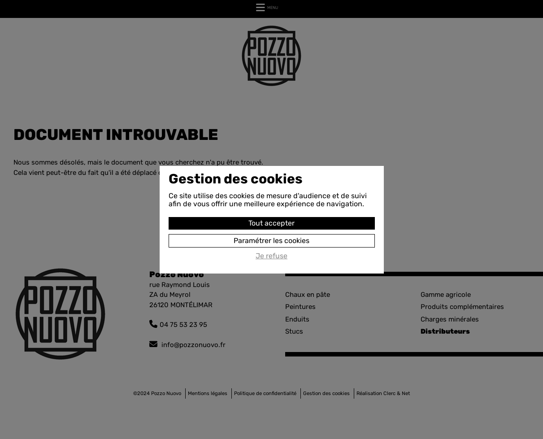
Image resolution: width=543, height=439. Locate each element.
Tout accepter (271, 223)
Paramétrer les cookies (271, 240)
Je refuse (271, 256)
